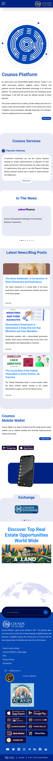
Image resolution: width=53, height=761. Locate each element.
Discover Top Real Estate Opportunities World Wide (26, 535)
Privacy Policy (8, 659)
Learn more (45, 439)
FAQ (4, 656)
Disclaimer (7, 663)
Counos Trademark (29, 676)
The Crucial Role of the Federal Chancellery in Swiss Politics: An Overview (22, 374)
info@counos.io (15, 671)
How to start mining (11, 648)
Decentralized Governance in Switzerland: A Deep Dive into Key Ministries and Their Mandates (23, 328)
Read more (46, 118)
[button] (19, 240)
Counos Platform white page (14, 652)
